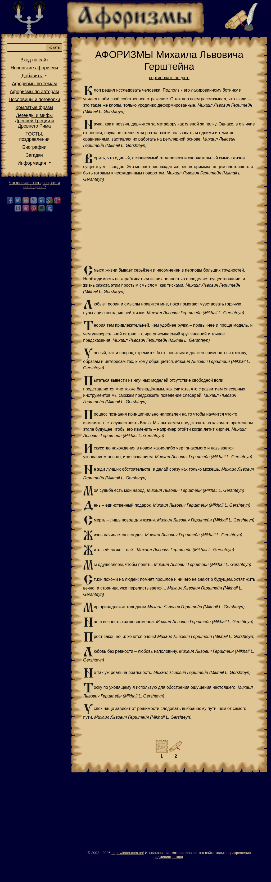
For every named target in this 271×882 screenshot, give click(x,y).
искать (56, 50)
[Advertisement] (170, 224)
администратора (170, 876)
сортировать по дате (170, 77)
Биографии (37, 150)
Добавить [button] (35, 78)
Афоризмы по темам (37, 86)
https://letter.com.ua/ (129, 872)
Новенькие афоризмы (37, 70)
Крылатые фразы (37, 110)
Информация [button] (35, 166)
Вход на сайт (37, 62)
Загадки (37, 158)
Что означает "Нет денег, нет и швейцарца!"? (37, 188)
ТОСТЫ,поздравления (37, 139)
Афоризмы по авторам (37, 94)
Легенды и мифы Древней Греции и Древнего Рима (37, 124)
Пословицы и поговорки (37, 102)
